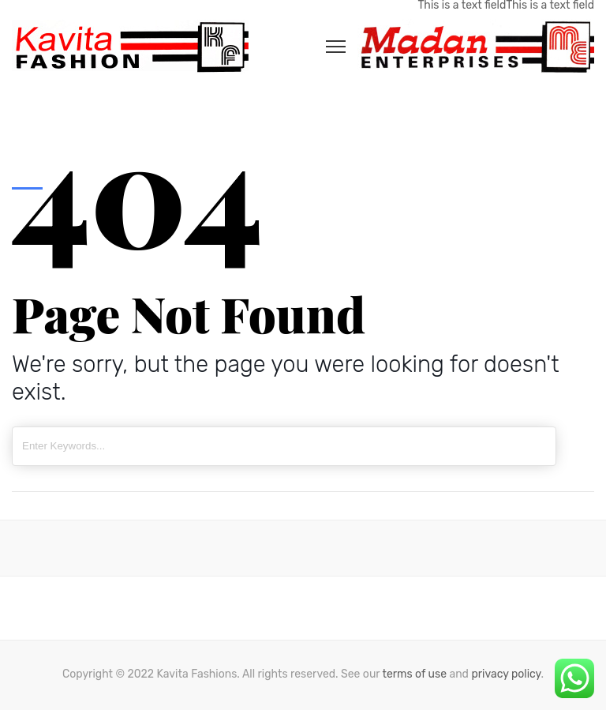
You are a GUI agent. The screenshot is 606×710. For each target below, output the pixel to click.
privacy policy (506, 674)
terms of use (414, 674)
